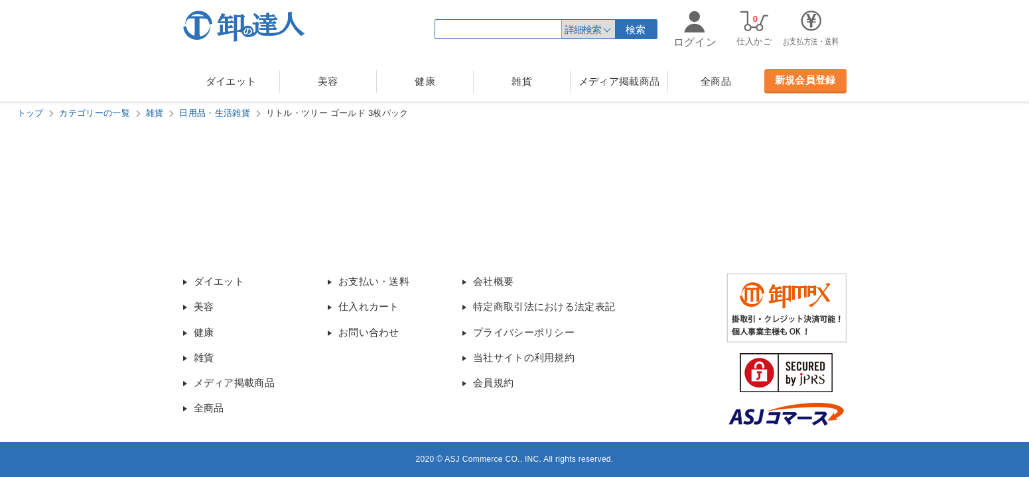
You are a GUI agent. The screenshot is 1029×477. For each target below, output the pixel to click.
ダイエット (231, 81)
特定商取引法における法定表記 (544, 306)
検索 (636, 29)
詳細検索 (582, 29)
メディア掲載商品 (619, 81)
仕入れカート (368, 306)
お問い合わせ (368, 332)
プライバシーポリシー (524, 332)
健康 (425, 81)
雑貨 (522, 81)
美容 (328, 81)
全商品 (716, 81)
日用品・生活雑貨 (214, 113)
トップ (30, 113)
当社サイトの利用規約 (524, 357)
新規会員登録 (805, 79)
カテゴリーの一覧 (94, 113)
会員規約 (493, 382)
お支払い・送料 (373, 281)
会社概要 (493, 281)
